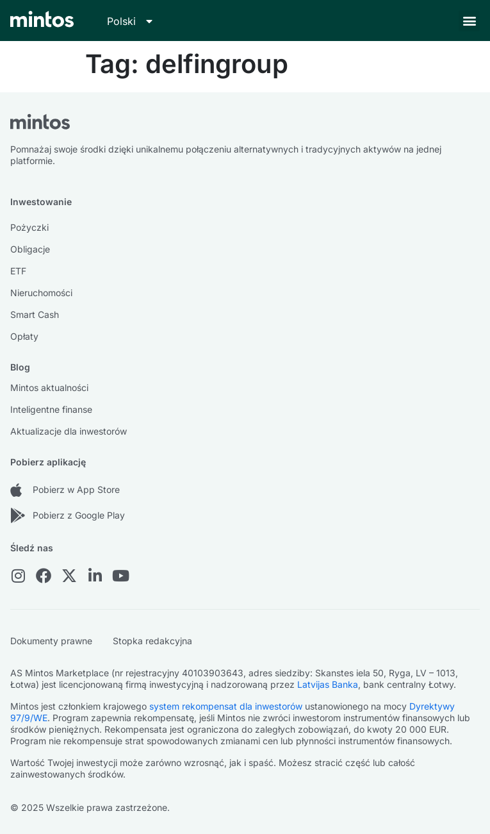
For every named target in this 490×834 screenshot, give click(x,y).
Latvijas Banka (327, 684)
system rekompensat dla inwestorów (225, 706)
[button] (469, 20)
